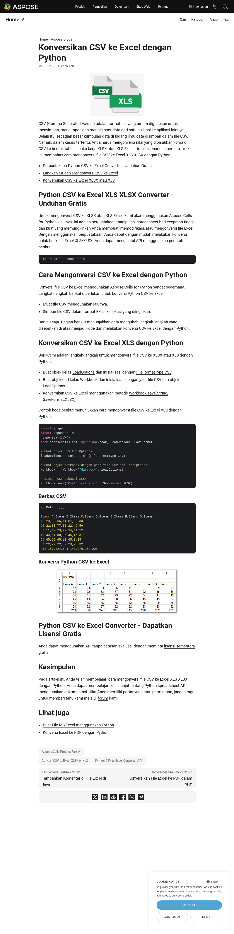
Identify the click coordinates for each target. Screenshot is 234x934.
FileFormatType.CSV (153, 372)
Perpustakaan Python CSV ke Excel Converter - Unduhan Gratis (97, 165)
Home (12, 20)
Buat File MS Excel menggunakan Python (78, 725)
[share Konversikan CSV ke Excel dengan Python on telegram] (141, 798)
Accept (189, 905)
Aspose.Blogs (61, 39)
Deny (206, 917)
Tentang (163, 6)
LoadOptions (83, 372)
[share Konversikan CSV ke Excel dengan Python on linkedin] (104, 798)
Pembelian (100, 6)
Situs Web (143, 6)
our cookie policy (181, 895)
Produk (80, 6)
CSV (42, 123)
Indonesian (198, 7)
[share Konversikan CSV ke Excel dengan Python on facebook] (122, 798)
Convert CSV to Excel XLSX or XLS (65, 760)
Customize (172, 917)
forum (103, 698)
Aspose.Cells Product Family (61, 751)
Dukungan (122, 6)
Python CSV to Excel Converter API (118, 760)
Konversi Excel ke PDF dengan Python (76, 732)
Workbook (89, 379)
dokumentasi (75, 692)
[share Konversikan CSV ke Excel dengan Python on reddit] (113, 798)
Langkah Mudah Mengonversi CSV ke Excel (80, 173)
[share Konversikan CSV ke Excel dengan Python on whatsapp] (131, 798)
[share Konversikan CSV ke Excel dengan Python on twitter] (95, 798)
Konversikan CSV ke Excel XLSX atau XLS (79, 180)
